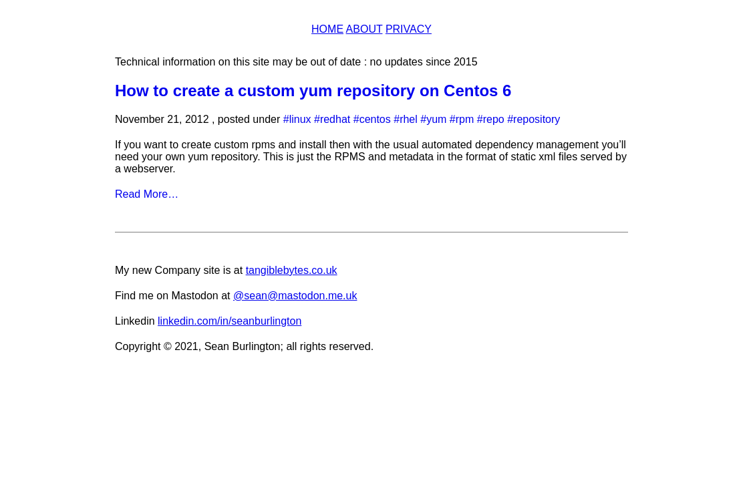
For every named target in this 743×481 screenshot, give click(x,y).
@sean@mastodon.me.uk (295, 295)
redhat (335, 119)
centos (375, 119)
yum (436, 119)
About (364, 29)
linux (300, 119)
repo (493, 119)
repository (536, 119)
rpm (465, 119)
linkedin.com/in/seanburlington (229, 321)
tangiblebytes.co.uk (291, 270)
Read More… (146, 194)
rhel (409, 119)
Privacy (409, 29)
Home (327, 29)
